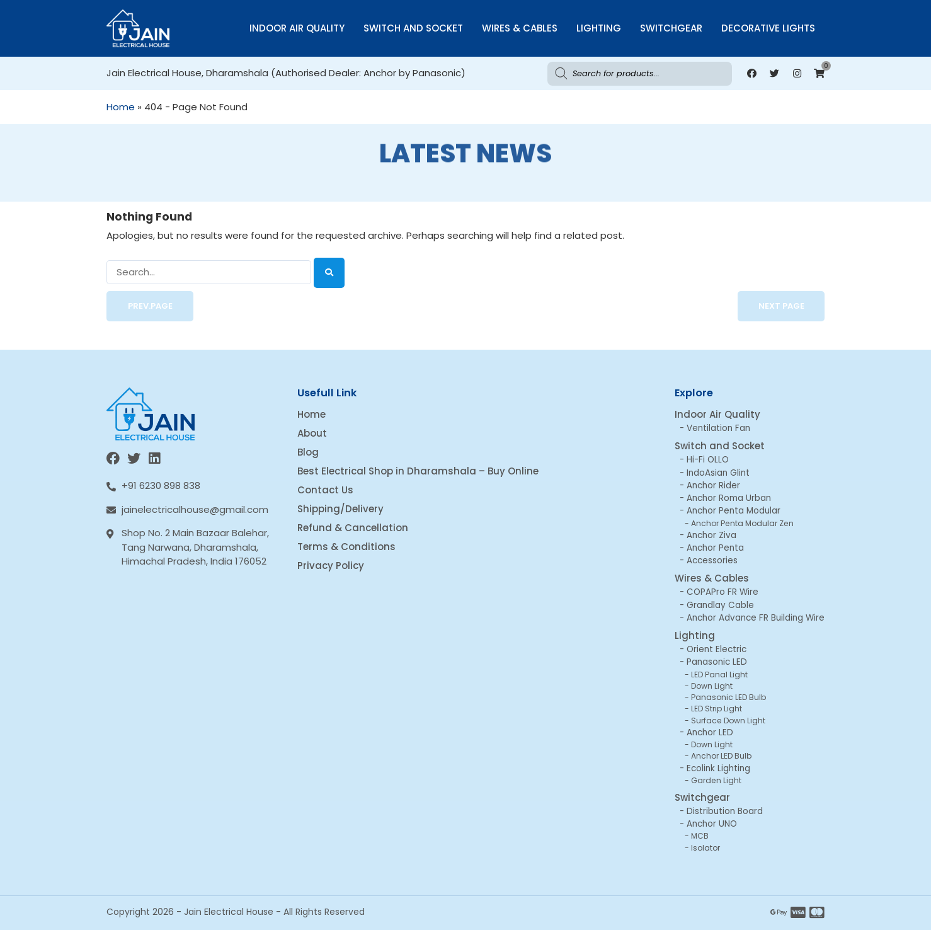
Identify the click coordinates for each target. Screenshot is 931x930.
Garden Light (716, 780)
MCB (700, 835)
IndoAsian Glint (718, 473)
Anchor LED (710, 732)
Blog (308, 452)
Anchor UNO (712, 824)
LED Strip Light (716, 708)
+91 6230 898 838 (161, 485)
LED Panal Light (719, 674)
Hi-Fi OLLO (708, 460)
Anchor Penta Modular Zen (742, 523)
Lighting (598, 28)
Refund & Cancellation (352, 527)
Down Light (712, 685)
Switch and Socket (413, 28)
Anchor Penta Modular (733, 511)
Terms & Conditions (346, 546)
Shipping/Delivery (340, 508)
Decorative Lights (768, 28)
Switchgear (671, 28)
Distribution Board (725, 811)
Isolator (705, 847)
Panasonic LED (717, 662)
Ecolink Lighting (718, 768)
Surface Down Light (728, 720)
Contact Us (325, 490)
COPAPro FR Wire (722, 592)
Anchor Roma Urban (729, 498)
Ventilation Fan (718, 428)
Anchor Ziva (711, 535)
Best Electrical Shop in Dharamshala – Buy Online (418, 471)
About (312, 433)
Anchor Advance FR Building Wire (756, 618)
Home (120, 106)
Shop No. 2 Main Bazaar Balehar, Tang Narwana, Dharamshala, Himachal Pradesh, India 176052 (195, 547)
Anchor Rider (713, 485)
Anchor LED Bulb (721, 755)
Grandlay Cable (720, 605)
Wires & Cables (519, 28)
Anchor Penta (715, 548)
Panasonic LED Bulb (728, 697)
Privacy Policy (330, 565)
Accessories (712, 560)
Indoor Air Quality (297, 28)
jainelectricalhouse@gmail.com (195, 509)
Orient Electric (716, 649)
